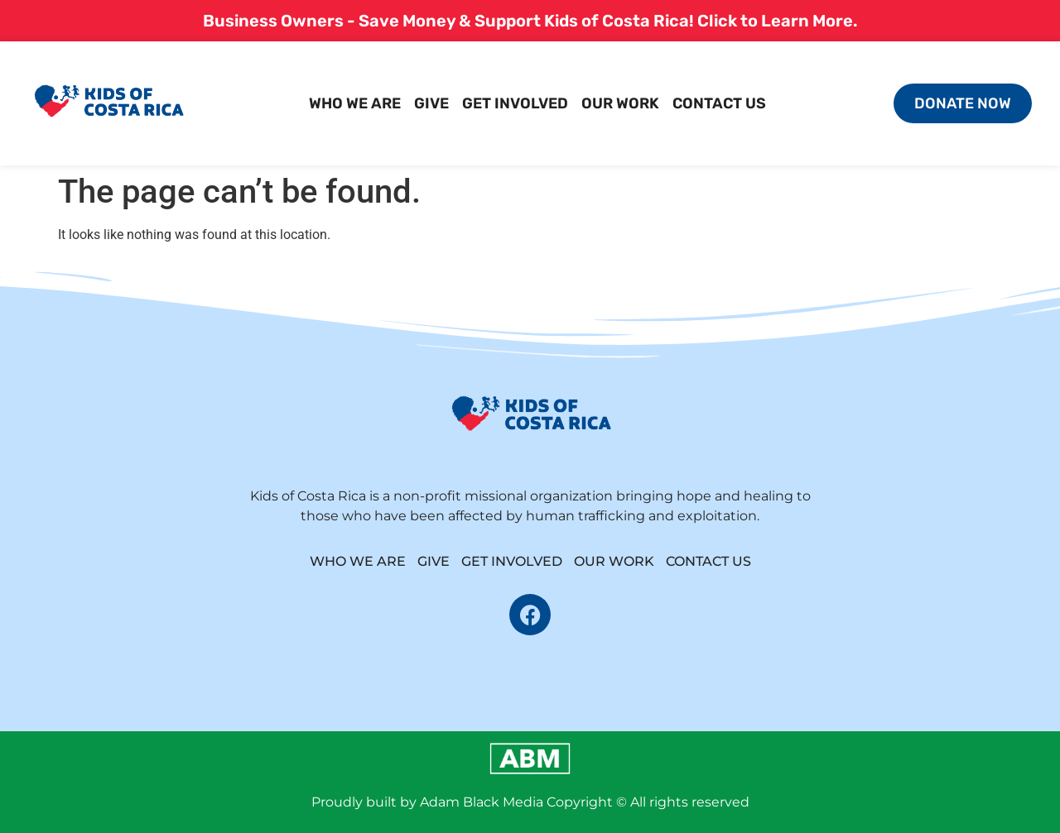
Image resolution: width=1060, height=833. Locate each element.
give (431, 103)
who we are (355, 103)
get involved (515, 103)
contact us (719, 103)
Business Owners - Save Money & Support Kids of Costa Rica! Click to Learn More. (530, 21)
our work (620, 103)
